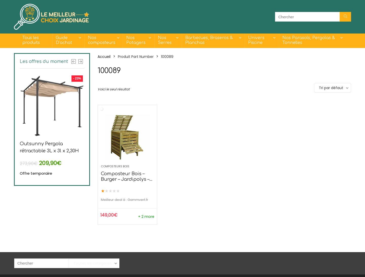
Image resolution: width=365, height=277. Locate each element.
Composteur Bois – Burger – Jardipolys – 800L (125, 179)
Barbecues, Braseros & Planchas (209, 40)
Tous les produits (31, 40)
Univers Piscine (256, 40)
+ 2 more (146, 216)
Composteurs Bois (115, 166)
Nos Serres (165, 40)
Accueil (104, 56)
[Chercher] (345, 17)
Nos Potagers (135, 40)
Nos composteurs (101, 40)
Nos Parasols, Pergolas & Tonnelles (308, 40)
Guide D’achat (64, 40)
